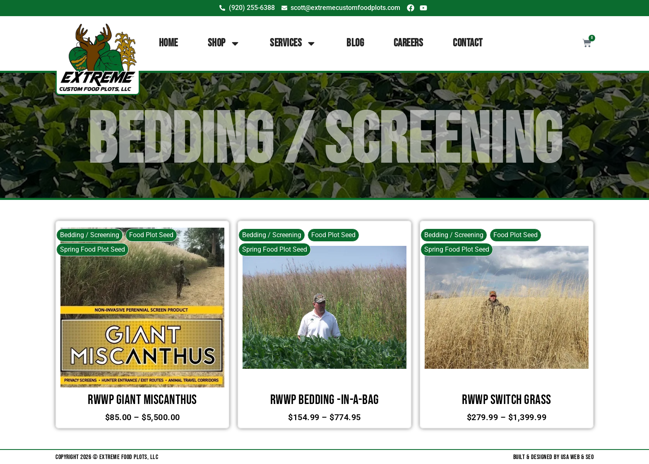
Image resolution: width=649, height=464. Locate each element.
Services (293, 43)
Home (168, 43)
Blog (355, 43)
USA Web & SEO (577, 457)
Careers (408, 43)
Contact (468, 43)
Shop (224, 43)
